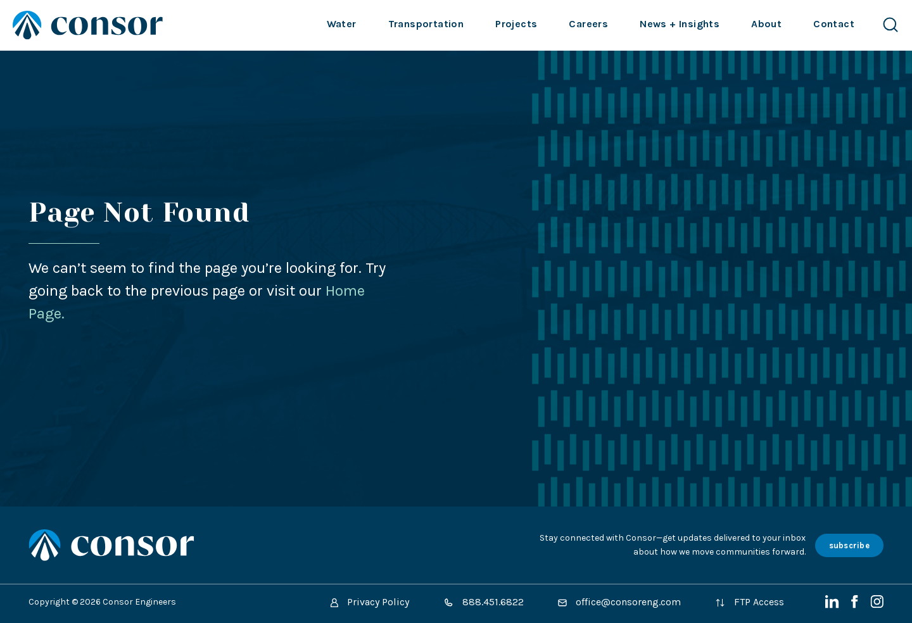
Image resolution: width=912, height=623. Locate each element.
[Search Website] (890, 25)
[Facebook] (856, 605)
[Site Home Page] (87, 25)
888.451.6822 (483, 602)
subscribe (849, 545)
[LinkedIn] (833, 605)
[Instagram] (877, 605)
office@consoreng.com (619, 602)
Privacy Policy (370, 602)
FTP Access (749, 602)
